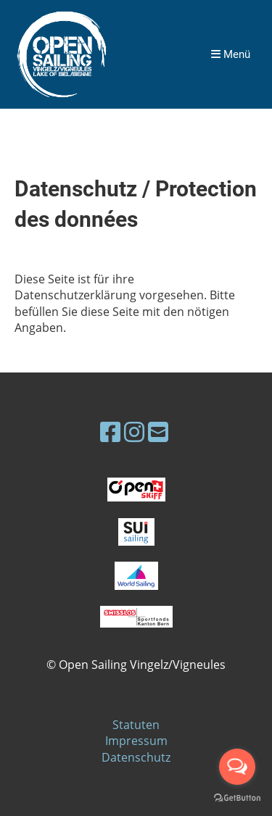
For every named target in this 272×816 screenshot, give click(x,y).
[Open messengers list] (237, 767)
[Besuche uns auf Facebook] (110, 431)
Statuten (136, 725)
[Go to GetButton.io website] (237, 798)
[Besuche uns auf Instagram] (134, 431)
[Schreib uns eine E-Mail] (158, 431)
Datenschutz (136, 757)
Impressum (136, 741)
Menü (230, 54)
